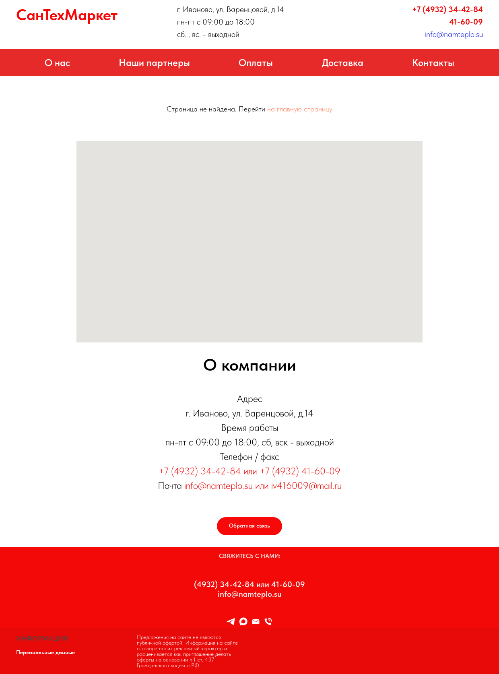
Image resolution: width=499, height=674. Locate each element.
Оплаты (256, 62)
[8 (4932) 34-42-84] (268, 621)
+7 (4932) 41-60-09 (300, 471)
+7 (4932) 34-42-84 (447, 9)
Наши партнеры (154, 62)
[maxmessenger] (243, 621)
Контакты (433, 62)
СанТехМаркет (67, 15)
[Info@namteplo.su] (256, 621)
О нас (57, 62)
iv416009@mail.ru (306, 485)
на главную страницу (299, 109)
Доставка (342, 62)
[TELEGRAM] (231, 621)
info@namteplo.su (454, 34)
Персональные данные (45, 652)
